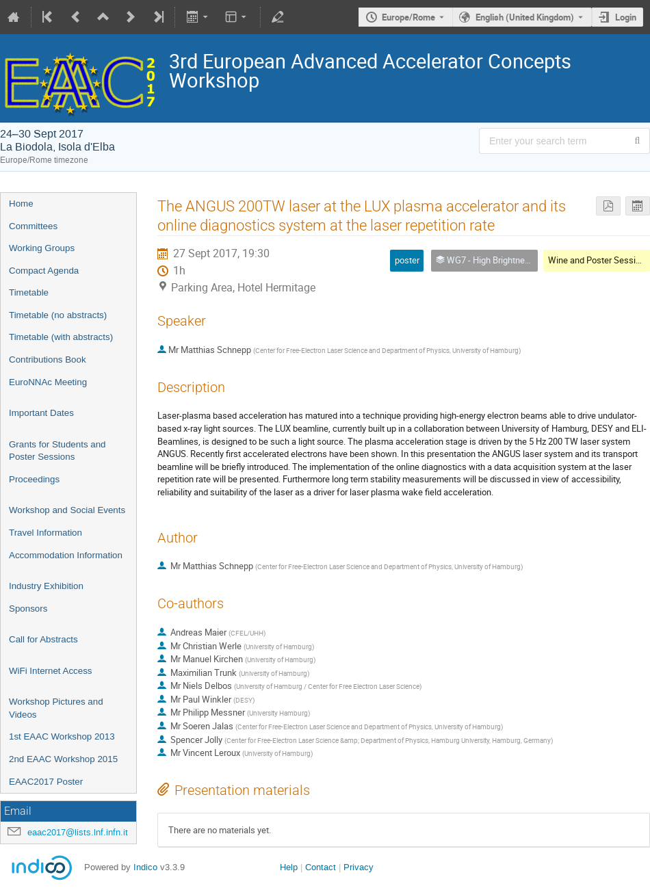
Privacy (358, 867)
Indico (145, 867)
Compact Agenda (44, 270)
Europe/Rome (408, 17)
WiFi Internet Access (50, 671)
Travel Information (45, 532)
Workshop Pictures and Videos (56, 708)
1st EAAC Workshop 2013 (62, 736)
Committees (33, 226)
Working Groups (42, 248)
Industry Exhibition (46, 586)
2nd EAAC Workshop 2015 (63, 759)
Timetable (29, 292)
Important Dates (41, 413)
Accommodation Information (65, 555)
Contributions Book (47, 359)
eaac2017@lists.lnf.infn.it (77, 832)
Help (289, 867)
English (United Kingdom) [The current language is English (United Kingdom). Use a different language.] (525, 17)
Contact (320, 867)
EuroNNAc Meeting (48, 382)
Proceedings (34, 479)
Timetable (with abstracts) (61, 337)
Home (21, 203)
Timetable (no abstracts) (58, 315)
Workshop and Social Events (67, 510)
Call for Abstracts (43, 639)
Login (625, 17)
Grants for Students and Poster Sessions (57, 450)
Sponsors (28, 608)
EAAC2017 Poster (46, 781)
